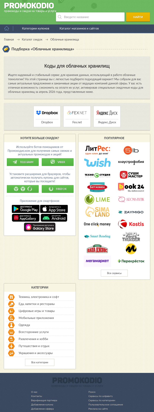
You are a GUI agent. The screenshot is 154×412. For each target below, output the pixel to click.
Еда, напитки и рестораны (37, 295)
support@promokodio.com (51, 408)
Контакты (37, 387)
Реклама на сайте (96, 399)
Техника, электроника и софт (39, 288)
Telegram (22, 153)
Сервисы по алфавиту (98, 387)
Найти (139, 7)
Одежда (24, 316)
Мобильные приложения (36, 309)
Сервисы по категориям (100, 391)
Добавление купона (43, 395)
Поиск (89, 382)
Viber (57, 153)
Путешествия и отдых (34, 337)
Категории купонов (35, 19)
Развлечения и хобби (33, 330)
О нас (34, 382)
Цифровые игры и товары (37, 302)
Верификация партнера (44, 391)
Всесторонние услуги (34, 323)
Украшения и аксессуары (36, 344)
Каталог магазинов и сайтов (79, 19)
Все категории (39, 353)
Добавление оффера (43, 399)
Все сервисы (114, 264)
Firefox (58, 179)
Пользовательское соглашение (104, 395)
